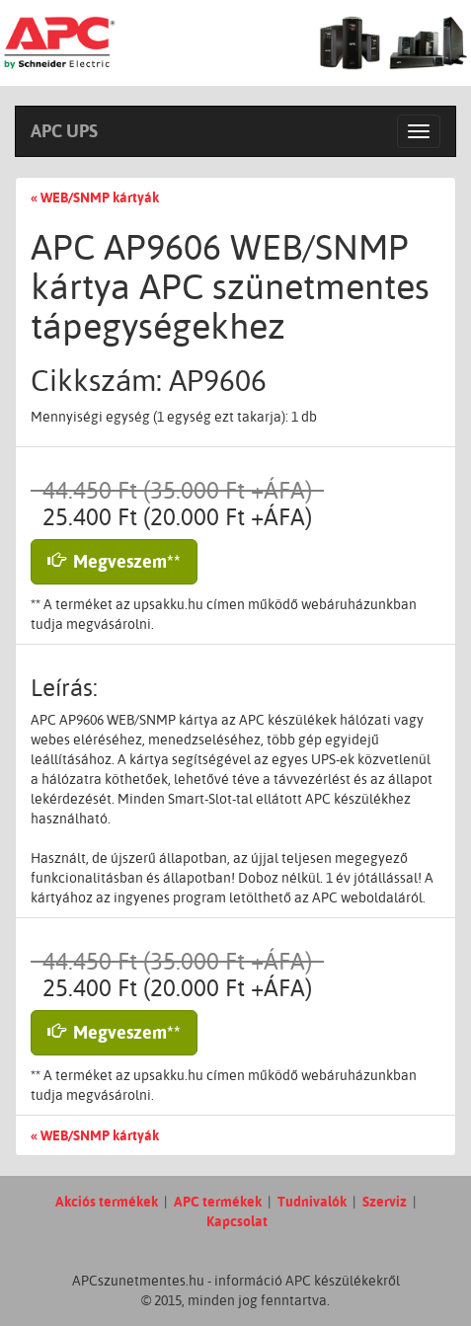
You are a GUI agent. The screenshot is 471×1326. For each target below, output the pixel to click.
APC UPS (64, 130)
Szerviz (384, 1201)
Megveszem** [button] (114, 561)
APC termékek (218, 1201)
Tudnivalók (312, 1201)
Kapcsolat (237, 1221)
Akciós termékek (106, 1201)
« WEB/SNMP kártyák (95, 197)
